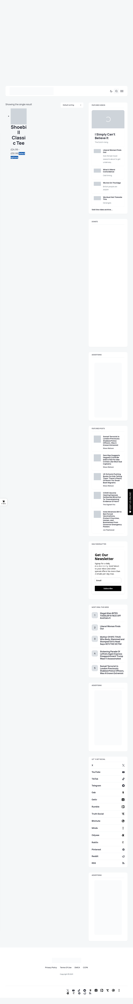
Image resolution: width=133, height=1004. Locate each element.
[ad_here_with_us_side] (108, 390)
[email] (108, 580)
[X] (108, 765)
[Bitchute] (108, 821)
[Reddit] (108, 856)
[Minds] (108, 828)
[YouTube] (108, 772)
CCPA (85, 967)
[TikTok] (108, 779)
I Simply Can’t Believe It (105, 136)
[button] (111, 91)
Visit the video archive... (102, 209)
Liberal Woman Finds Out (112, 151)
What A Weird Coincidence (109, 170)
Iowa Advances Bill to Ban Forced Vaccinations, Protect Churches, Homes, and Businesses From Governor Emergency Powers (112, 519)
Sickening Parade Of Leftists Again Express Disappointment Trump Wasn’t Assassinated (111, 655)
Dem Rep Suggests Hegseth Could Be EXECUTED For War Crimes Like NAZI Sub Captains (112, 459)
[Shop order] (72, 105)
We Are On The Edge (112, 183)
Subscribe (108, 588)
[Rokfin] (108, 842)
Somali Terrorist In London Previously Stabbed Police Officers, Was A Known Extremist (111, 440)
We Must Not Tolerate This (112, 198)
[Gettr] (108, 799)
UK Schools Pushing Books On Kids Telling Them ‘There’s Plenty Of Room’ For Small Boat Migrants (112, 478)
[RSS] (108, 863)
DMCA (77, 967)
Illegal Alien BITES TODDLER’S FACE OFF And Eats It (110, 615)
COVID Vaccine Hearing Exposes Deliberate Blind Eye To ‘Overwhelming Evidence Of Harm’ (112, 497)
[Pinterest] (108, 849)
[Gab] (108, 792)
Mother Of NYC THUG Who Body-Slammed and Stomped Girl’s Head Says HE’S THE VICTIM (112, 640)
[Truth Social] (108, 813)
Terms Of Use (65, 967)
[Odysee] (108, 835)
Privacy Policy (51, 967)
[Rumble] (108, 806)
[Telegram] (108, 785)
